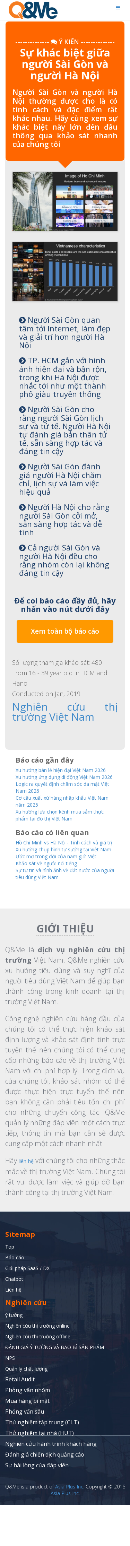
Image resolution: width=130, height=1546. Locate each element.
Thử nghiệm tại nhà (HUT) (39, 1474)
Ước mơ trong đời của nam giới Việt (64, 886)
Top (10, 1287)
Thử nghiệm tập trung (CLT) (42, 1463)
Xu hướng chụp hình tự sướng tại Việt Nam (60, 875)
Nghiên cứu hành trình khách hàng (51, 1484)
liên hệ (31, 1191)
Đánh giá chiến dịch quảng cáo (44, 1495)
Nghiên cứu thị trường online (43, 1366)
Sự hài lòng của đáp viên (37, 1506)
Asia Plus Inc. (69, 1527)
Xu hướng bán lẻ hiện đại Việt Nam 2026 (63, 771)
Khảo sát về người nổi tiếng (52, 893)
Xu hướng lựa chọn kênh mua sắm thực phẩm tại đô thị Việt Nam (62, 829)
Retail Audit (20, 1420)
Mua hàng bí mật (27, 1441)
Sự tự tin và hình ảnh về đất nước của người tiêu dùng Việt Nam (60, 904)
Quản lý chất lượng (29, 1409)
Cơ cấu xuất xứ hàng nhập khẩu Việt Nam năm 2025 (64, 814)
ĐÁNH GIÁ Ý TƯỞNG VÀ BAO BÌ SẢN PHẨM (61, 1388)
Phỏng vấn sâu (24, 1452)
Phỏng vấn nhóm (27, 1431)
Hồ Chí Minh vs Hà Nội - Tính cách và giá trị (62, 860)
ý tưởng (15, 1356)
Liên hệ (14, 1330)
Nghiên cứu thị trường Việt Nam (65, 711)
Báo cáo (15, 1298)
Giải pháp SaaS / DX (30, 1309)
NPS (10, 1398)
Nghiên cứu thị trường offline (43, 1377)
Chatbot (15, 1319)
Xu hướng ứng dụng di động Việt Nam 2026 (60, 785)
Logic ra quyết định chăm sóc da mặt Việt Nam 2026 (60, 800)
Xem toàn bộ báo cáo (65, 631)
